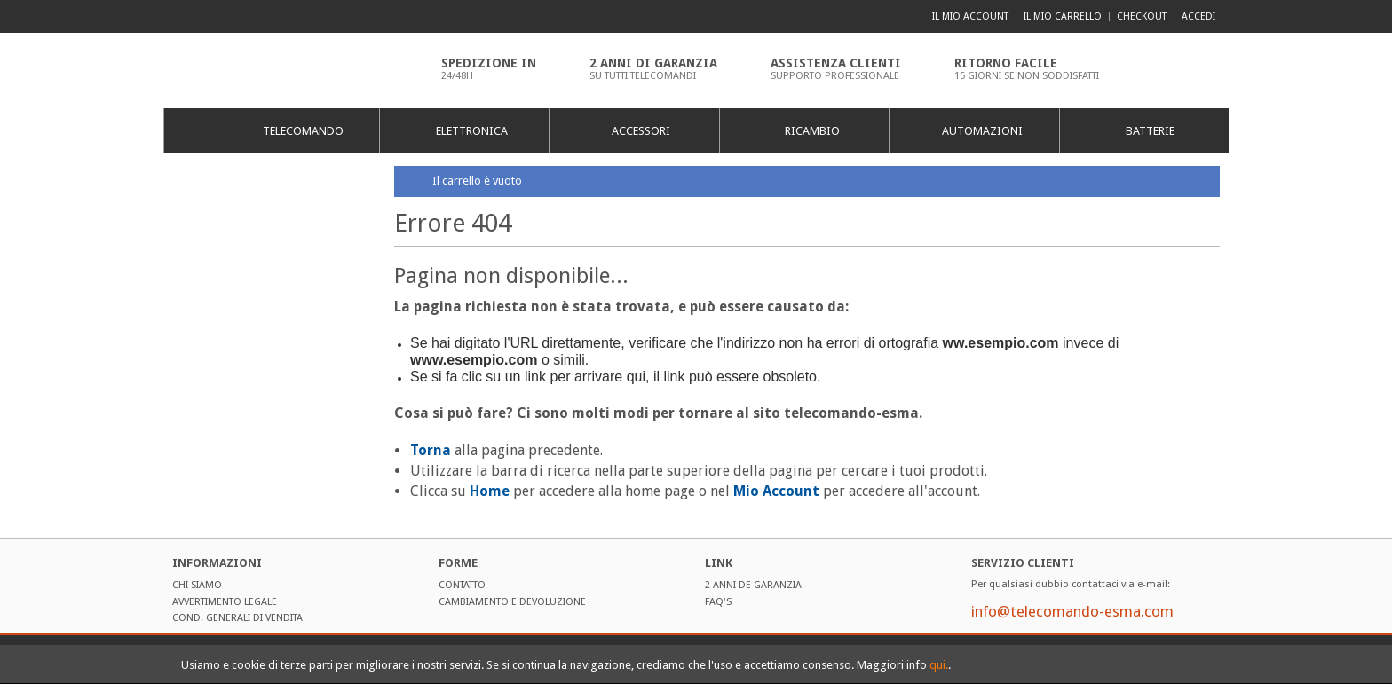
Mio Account (776, 491)
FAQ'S (718, 602)
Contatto (462, 585)
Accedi (1198, 16)
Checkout (1142, 16)
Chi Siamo (197, 585)
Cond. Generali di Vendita (237, 618)
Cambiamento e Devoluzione (512, 602)
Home (185, 130)
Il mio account (970, 16)
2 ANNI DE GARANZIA (753, 585)
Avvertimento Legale (224, 602)
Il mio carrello (1063, 16)
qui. (938, 665)
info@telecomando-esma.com (1072, 611)
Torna (430, 450)
